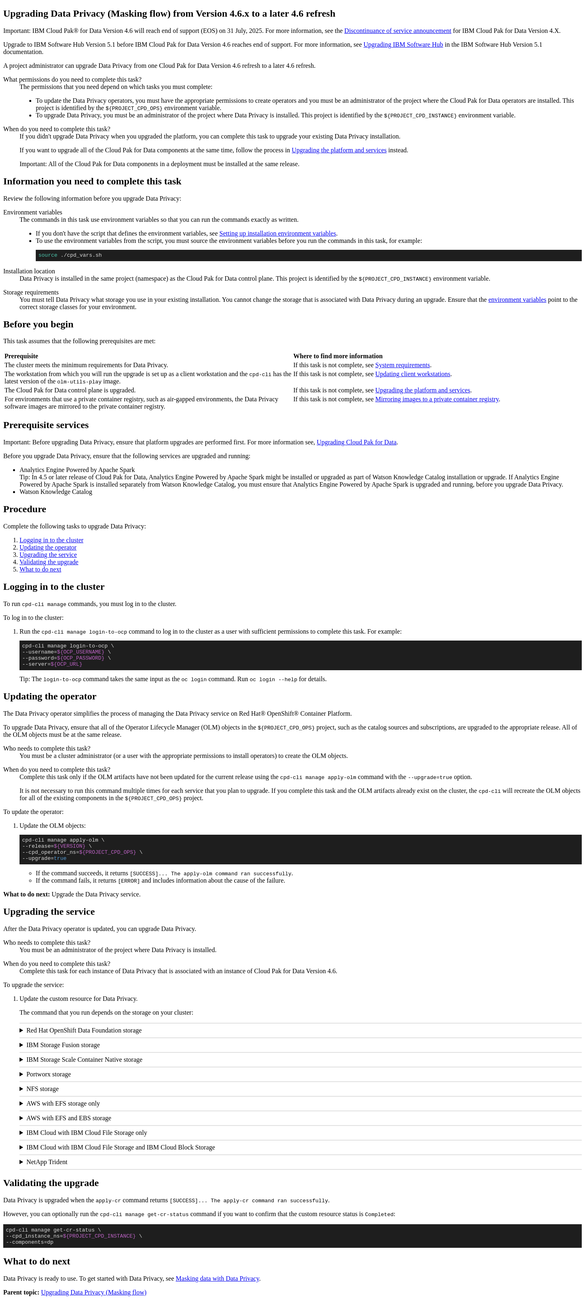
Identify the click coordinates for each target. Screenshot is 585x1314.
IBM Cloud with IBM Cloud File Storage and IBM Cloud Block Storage (120, 1158)
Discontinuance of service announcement (397, 30)
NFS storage (42, 1099)
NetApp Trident (46, 1172)
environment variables (517, 300)
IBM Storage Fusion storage (63, 1055)
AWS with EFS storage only (63, 1114)
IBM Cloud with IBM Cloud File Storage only (86, 1143)
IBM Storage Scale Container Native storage (84, 1070)
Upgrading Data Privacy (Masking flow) (94, 1306)
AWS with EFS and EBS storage (68, 1129)
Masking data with (217, 1293)
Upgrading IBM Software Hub (403, 44)
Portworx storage (48, 1085)
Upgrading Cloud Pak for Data (356, 443)
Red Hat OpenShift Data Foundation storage (84, 1041)
